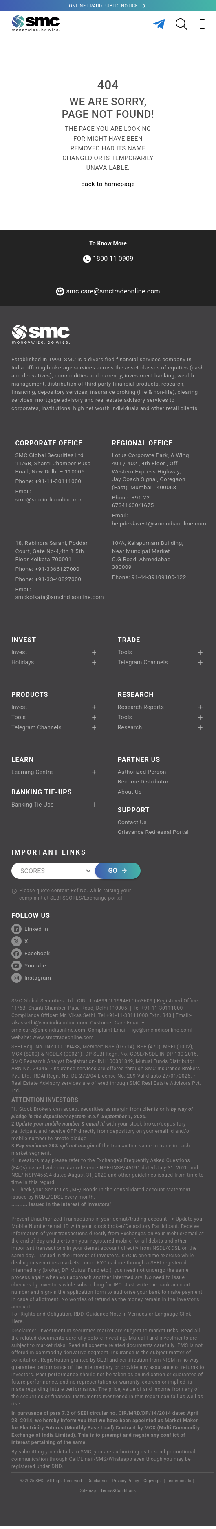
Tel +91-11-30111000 (158, 1011)
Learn (22, 762)
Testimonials (179, 1483)
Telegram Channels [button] (143, 664)
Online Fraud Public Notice (103, 6)
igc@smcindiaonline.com (161, 1033)
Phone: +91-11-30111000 (48, 482)
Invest (23, 642)
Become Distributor (144, 784)
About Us (130, 794)
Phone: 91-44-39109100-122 (149, 579)
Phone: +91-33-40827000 (48, 581)
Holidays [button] (22, 664)
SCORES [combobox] (32, 873)
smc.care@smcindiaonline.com (48, 1033)
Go (118, 873)
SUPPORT (134, 812)
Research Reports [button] (141, 709)
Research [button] (130, 729)
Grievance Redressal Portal (154, 835)
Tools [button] (125, 654)
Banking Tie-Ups (41, 794)
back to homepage (108, 184)
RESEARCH (136, 697)
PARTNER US (139, 762)
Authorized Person (142, 774)
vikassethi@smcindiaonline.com (49, 1025)
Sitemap (88, 1493)
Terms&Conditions (118, 1493)
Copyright (152, 1483)
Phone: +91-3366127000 (48, 571)
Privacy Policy (125, 1483)
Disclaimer (97, 1483)
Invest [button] (19, 654)
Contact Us (133, 825)
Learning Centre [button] (32, 774)
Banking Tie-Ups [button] (32, 806)
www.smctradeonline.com (63, 1040)
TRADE (129, 642)
